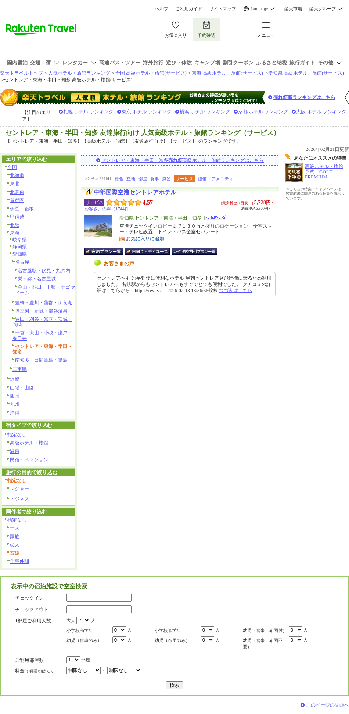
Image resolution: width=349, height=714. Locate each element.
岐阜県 (19, 239)
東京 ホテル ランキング (147, 111)
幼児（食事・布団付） (265, 630)
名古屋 (22, 262)
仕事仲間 (19, 561)
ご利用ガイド (189, 8)
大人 (70, 620)
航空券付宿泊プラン (194, 251)
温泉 (14, 451)
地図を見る (215, 217)
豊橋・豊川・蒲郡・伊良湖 (43, 302)
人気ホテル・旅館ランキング (79, 73)
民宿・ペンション (29, 459)
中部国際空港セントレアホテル (135, 192)
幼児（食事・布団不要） (263, 643)
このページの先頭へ (327, 705)
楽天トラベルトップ (21, 73)
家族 (14, 536)
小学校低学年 (168, 630)
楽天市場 (293, 8)
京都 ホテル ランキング (263, 111)
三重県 (19, 369)
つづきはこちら (235, 290)
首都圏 (17, 200)
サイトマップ (222, 8)
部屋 (142, 178)
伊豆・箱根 (22, 209)
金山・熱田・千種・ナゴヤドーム (45, 289)
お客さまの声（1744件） (108, 209)
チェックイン (29, 598)
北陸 (14, 225)
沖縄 (14, 412)
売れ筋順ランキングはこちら (304, 97)
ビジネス (19, 499)
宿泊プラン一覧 (107, 251)
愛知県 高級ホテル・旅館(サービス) (306, 73)
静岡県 (19, 246)
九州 (14, 404)
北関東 (17, 192)
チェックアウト (31, 609)
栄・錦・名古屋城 (37, 278)
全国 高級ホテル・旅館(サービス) (151, 73)
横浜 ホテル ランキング (205, 111)
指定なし (16, 434)
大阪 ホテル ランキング (321, 111)
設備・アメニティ (215, 178)
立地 (130, 178)
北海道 (17, 175)
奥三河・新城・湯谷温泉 (41, 311)
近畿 (14, 379)
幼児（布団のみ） (172, 640)
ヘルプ (161, 8)
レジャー (19, 488)
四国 (14, 396)
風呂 (166, 178)
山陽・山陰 (22, 387)
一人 (14, 528)
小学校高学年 (79, 630)
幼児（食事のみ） (84, 640)
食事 (154, 178)
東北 (14, 184)
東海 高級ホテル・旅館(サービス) (227, 73)
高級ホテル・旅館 (29, 442)
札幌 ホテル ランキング (88, 111)
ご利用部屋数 (29, 660)
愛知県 (19, 254)
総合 (119, 178)
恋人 (14, 544)
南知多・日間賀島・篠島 (41, 360)
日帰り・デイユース (148, 251)
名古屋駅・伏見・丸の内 (44, 270)
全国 (12, 167)
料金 (36, 671)
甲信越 (17, 217)
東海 (14, 232)
